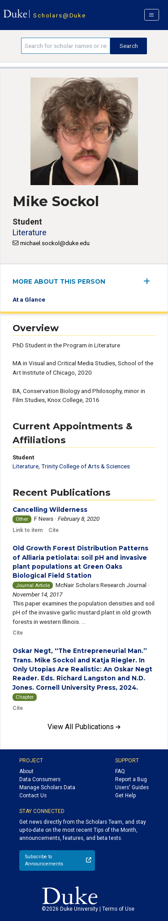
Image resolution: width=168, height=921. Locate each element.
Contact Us (33, 795)
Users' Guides (132, 787)
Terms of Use (118, 909)
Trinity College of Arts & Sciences (85, 466)
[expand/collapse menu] (149, 281)
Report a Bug (131, 779)
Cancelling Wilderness (50, 509)
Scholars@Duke (59, 15)
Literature (30, 232)
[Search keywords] (65, 46)
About (26, 771)
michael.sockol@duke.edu (55, 242)
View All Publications (84, 726)
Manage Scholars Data (47, 787)
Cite (53, 530)
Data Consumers (39, 779)
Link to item (28, 530)
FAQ (120, 771)
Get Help (125, 795)
